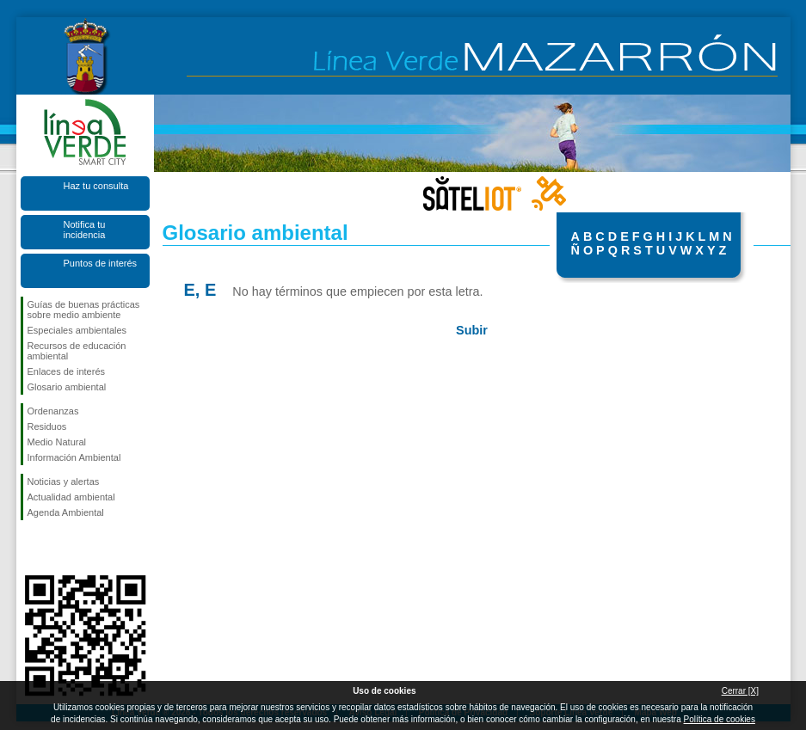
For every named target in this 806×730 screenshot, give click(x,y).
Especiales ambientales (77, 330)
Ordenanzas (53, 411)
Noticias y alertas (64, 481)
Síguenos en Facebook (31, 547)
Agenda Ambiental (66, 512)
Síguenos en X (59, 547)
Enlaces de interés (67, 371)
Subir (472, 330)
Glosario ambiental (67, 387)
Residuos (47, 426)
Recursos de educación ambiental (77, 350)
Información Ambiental (74, 457)
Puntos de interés (101, 263)
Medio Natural (57, 442)
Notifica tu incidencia (85, 229)
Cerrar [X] (740, 691)
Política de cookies (719, 719)
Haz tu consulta (96, 186)
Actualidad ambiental (71, 497)
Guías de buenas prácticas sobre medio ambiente (84, 309)
